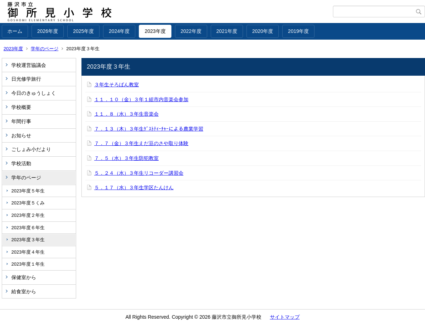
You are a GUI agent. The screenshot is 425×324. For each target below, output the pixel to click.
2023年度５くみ (28, 203)
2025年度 (83, 31)
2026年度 (47, 31)
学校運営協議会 (28, 65)
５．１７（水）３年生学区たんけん (134, 187)
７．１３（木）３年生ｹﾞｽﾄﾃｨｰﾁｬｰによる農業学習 (148, 129)
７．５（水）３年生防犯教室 (126, 158)
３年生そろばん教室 (116, 84)
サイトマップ (285, 317)
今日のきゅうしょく (33, 93)
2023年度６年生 (28, 227)
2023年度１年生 (28, 264)
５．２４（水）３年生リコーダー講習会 (138, 173)
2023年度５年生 (28, 190)
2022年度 (191, 31)
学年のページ (44, 48)
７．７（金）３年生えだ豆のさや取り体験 (141, 143)
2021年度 (226, 31)
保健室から (23, 277)
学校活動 (21, 163)
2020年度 (262, 31)
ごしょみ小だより (31, 149)
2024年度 (119, 31)
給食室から (23, 291)
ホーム (14, 31)
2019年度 (298, 31)
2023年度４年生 (28, 252)
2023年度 (154, 31)
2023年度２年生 (28, 215)
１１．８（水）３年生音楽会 (126, 114)
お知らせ (21, 135)
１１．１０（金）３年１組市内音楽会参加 (141, 99)
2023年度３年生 (28, 239)
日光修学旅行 (26, 79)
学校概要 (21, 107)
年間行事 (21, 121)
